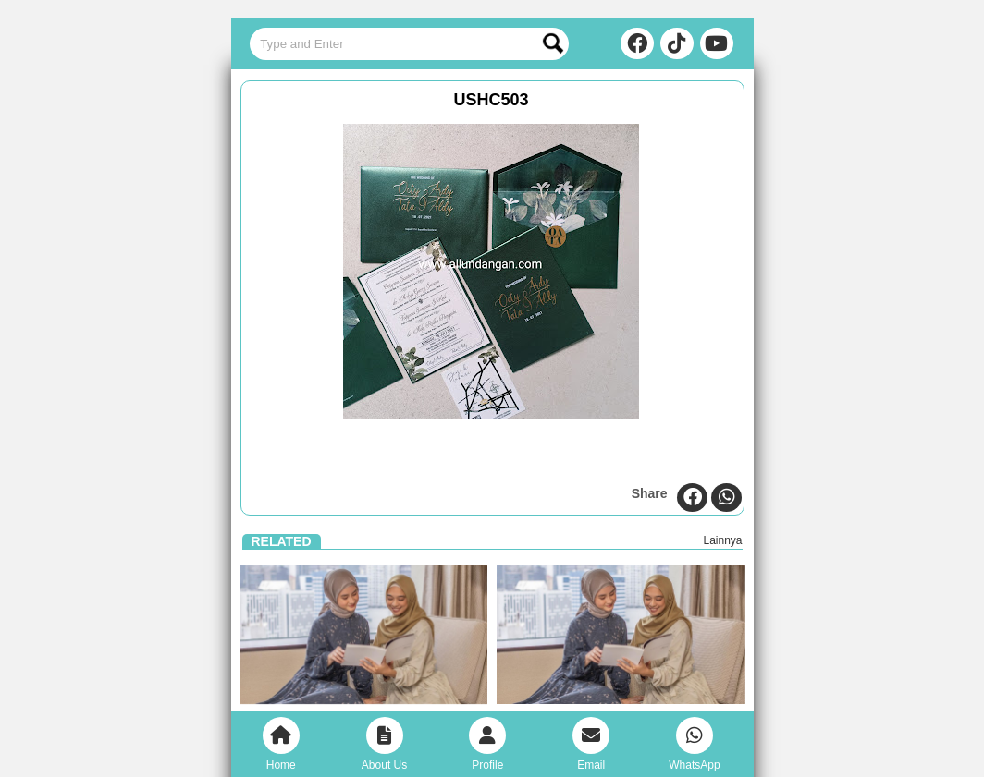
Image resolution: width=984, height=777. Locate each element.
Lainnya (722, 540)
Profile (487, 744)
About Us (384, 744)
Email (590, 744)
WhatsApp (694, 744)
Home (281, 744)
